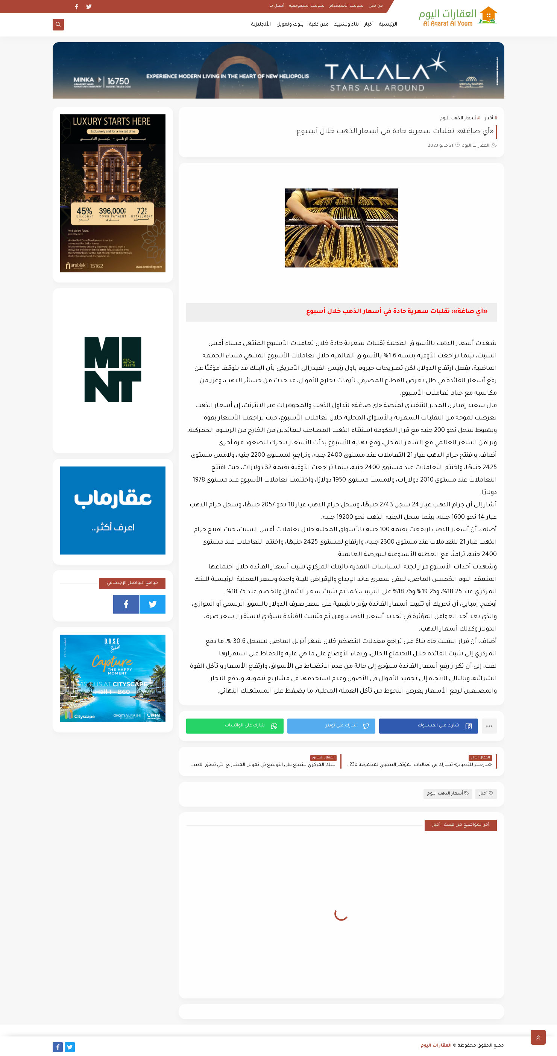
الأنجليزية (261, 24)
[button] (428, 726)
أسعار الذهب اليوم (458, 118)
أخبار (368, 24)
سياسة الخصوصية (307, 6)
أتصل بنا (276, 6)
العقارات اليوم (436, 1046)
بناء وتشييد (346, 24)
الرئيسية (388, 24)
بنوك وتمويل (290, 24)
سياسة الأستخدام (346, 6)
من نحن (376, 6)
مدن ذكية (319, 24)
